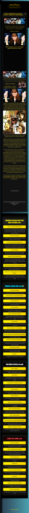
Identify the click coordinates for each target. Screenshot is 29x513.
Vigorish (20, 176)
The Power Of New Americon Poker (11, 105)
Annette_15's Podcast (14, 31)
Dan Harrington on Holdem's (9, 176)
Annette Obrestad (17, 46)
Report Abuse (14, 511)
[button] (25, 14)
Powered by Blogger (14, 509)
